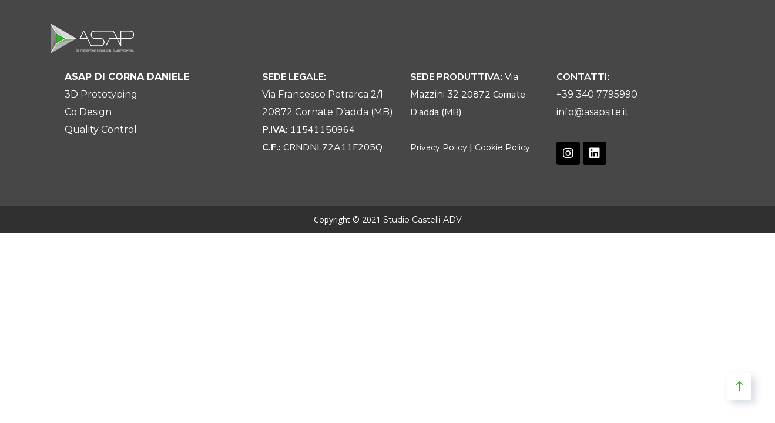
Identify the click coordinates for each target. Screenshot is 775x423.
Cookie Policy (502, 147)
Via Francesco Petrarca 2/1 (322, 94)
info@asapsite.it (592, 112)
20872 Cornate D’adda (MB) (327, 112)
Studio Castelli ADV (422, 219)
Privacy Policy (438, 147)
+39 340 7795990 (597, 94)
